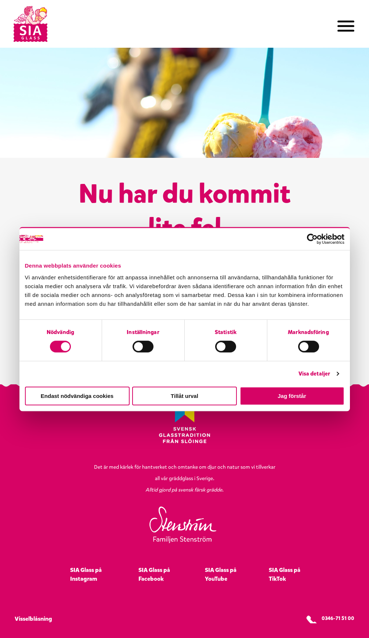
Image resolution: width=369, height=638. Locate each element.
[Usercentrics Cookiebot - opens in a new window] (312, 238)
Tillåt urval (184, 396)
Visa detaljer (314, 373)
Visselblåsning (33, 619)
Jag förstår (292, 396)
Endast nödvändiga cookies (77, 396)
